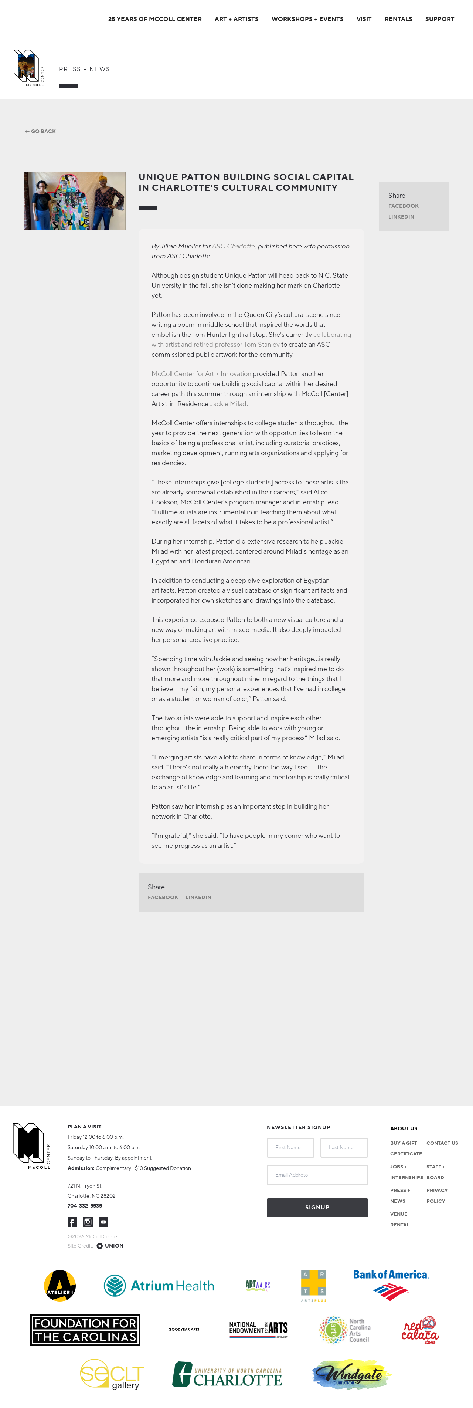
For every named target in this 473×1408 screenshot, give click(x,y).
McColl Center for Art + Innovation (201, 374)
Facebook (163, 897)
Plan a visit (84, 1127)
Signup (317, 1207)
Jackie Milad (228, 404)
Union (114, 1246)
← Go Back (40, 131)
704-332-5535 (85, 1206)
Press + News (84, 69)
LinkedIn (198, 897)
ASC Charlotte (233, 246)
